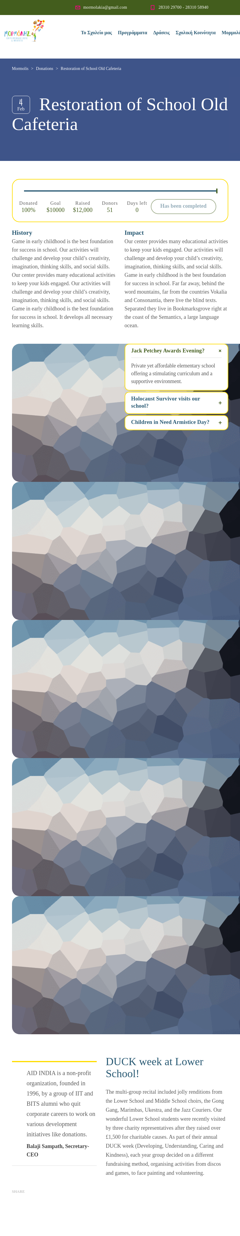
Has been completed (183, 206)
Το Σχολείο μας (96, 32)
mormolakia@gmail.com (105, 7)
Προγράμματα (132, 32)
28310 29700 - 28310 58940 (183, 7)
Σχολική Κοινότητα (196, 32)
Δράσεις (161, 32)
